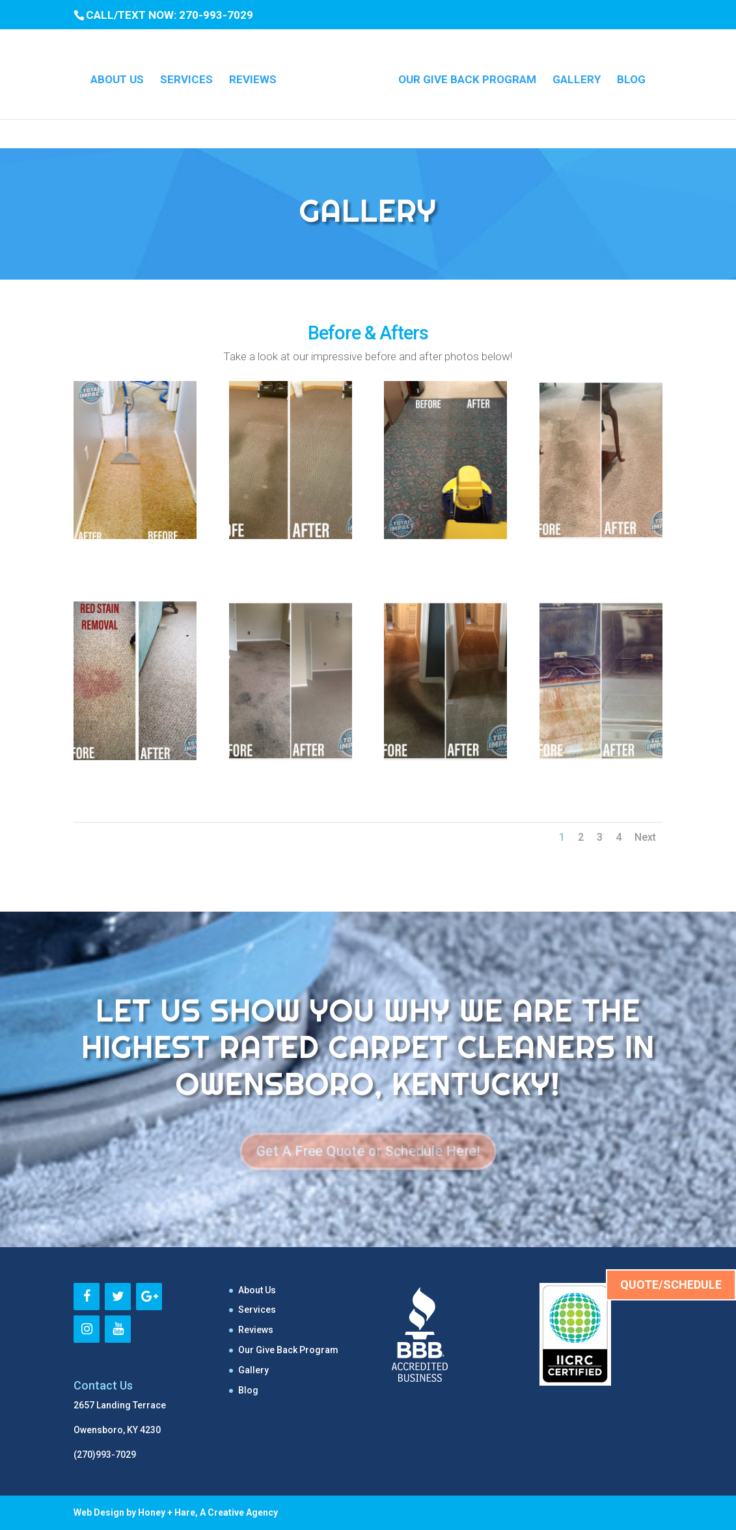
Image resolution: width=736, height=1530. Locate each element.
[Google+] (149, 1296)
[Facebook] (87, 1296)
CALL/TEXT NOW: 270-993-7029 (169, 14)
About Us (121, 77)
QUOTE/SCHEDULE (671, 1284)
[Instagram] (87, 1329)
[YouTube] (118, 1329)
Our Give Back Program (463, 77)
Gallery (572, 77)
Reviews (257, 77)
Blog (626, 77)
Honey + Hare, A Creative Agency (208, 1512)
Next (645, 837)
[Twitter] (118, 1296)
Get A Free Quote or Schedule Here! (368, 1151)
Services (191, 77)
